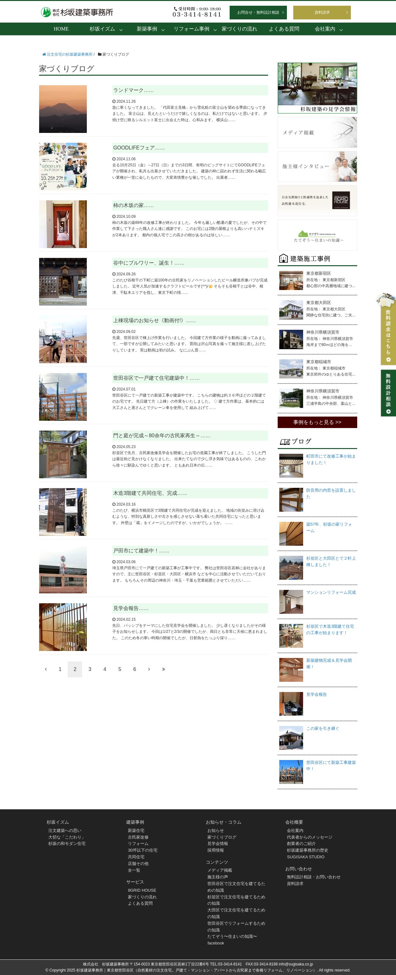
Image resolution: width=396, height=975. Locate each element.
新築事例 (147, 28)
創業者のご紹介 (301, 843)
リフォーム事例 (191, 28)
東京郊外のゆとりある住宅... (330, 374)
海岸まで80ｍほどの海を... (329, 344)
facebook (215, 943)
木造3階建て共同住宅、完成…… (150, 493)
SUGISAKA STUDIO (305, 856)
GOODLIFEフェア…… (139, 147)
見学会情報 (217, 843)
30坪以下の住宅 (142, 850)
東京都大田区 (318, 302)
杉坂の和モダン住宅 (67, 843)
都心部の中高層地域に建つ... (330, 286)
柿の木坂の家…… (133, 205)
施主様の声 (217, 877)
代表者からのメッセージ (309, 837)
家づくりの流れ (239, 28)
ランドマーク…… (133, 90)
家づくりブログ (221, 837)
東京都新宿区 (318, 273)
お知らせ (215, 830)
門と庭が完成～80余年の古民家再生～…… (162, 435)
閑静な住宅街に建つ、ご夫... (330, 315)
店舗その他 (138, 863)
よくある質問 (284, 28)
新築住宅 (136, 830)
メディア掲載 (219, 870)
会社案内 (325, 28)
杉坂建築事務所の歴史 (307, 850)
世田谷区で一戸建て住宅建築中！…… (156, 378)
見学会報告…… (131, 608)
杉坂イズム (102, 28)
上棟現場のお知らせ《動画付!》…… (154, 320)
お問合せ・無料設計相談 (258, 12)
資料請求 (322, 12)
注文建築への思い (64, 830)
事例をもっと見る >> (317, 422)
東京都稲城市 (318, 361)
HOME (61, 28)
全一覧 (134, 870)
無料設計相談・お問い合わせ (314, 877)
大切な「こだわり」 (67, 837)
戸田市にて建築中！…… (141, 550)
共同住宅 (136, 856)
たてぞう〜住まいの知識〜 (232, 936)
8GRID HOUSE (142, 890)
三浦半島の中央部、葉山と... (330, 403)
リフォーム (138, 843)
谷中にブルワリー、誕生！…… (148, 263)
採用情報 (215, 850)
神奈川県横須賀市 (322, 332)
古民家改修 (138, 837)
